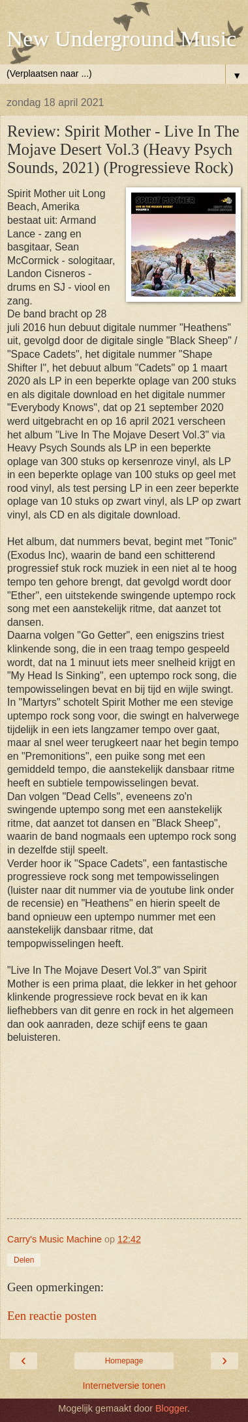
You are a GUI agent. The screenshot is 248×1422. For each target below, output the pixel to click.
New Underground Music (121, 38)
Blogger (171, 1408)
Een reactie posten (52, 1315)
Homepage (124, 1360)
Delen (24, 1260)
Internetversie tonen (123, 1385)
